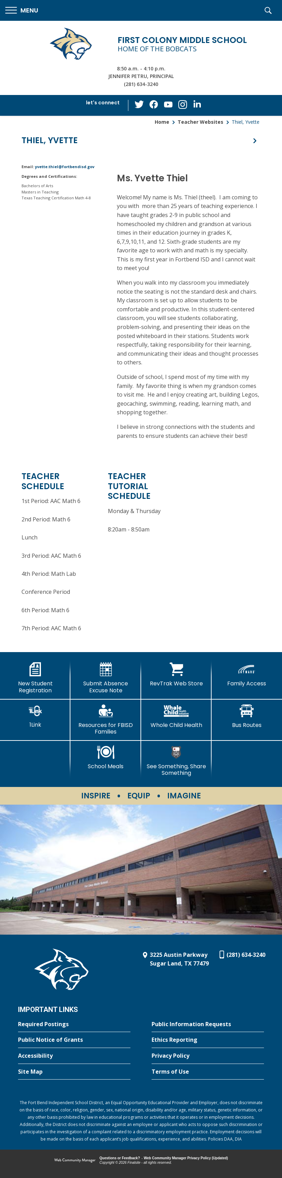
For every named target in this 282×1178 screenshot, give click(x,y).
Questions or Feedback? (120, 1158)
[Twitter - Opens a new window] (140, 105)
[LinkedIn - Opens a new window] (196, 104)
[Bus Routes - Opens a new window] (247, 716)
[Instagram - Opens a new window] (182, 105)
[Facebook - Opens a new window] (154, 105)
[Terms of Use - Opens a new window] (207, 1072)
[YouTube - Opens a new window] (168, 105)
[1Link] (35, 716)
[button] (21, 11)
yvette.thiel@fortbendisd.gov (64, 166)
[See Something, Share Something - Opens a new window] (176, 760)
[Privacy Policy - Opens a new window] (207, 1056)
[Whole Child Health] (176, 716)
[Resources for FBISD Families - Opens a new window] (105, 719)
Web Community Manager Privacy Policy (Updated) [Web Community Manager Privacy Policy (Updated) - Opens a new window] (186, 1158)
